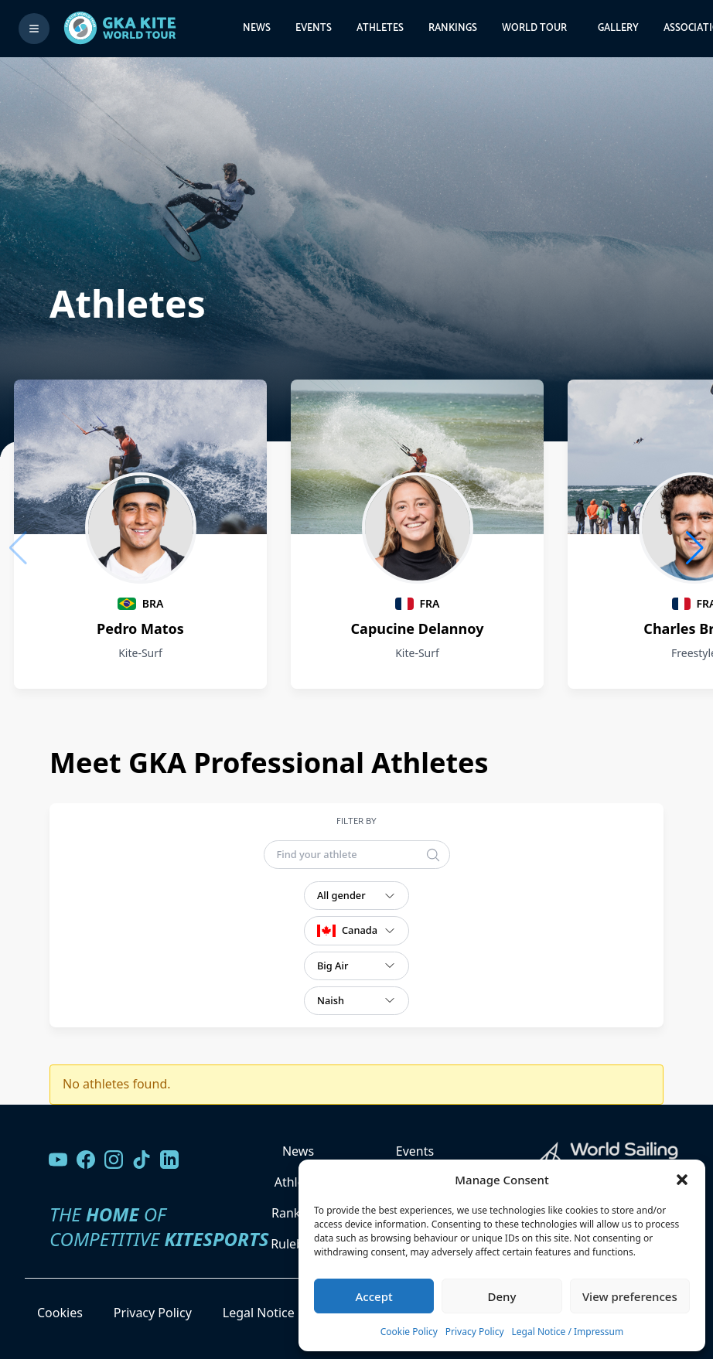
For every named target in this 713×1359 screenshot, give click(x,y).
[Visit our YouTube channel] (58, 1159)
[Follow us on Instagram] (113, 1159)
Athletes (380, 28)
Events (313, 28)
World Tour (534, 28)
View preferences (629, 1296)
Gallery (618, 28)
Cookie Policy (409, 1331)
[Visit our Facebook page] (86, 1159)
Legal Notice (259, 1312)
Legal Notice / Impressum (568, 1331)
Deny (502, 1296)
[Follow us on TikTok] (141, 1159)
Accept (374, 1296)
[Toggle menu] (34, 28)
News (257, 28)
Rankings (452, 28)
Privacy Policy (474, 1331)
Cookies (60, 1312)
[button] (682, 1179)
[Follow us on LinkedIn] (169, 1159)
